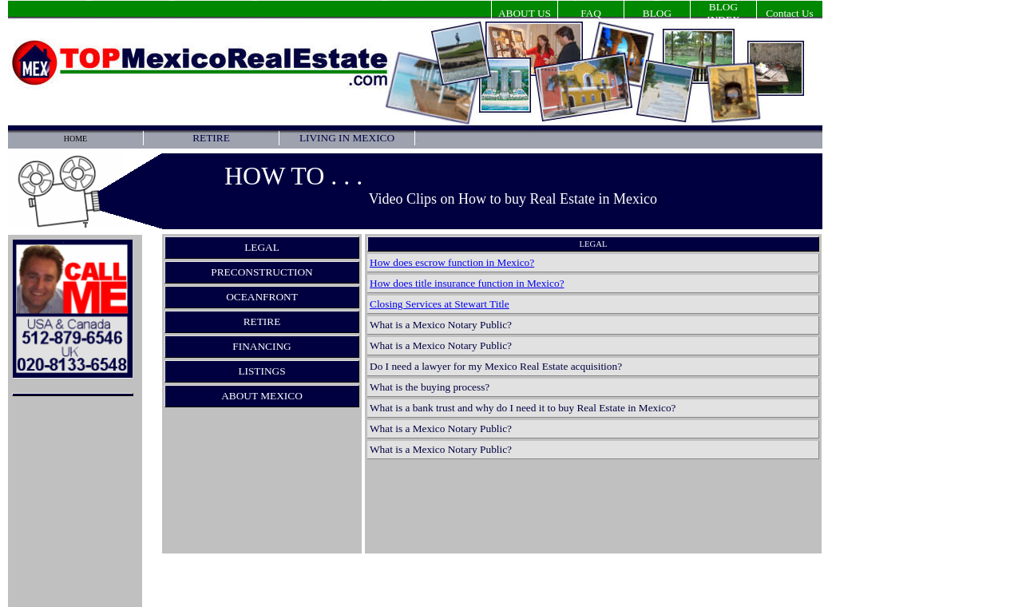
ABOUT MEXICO (262, 396)
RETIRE (211, 138)
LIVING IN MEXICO (346, 138)
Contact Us (790, 13)
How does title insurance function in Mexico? (467, 283)
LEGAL (261, 247)
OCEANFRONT (262, 297)
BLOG (657, 13)
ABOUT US (524, 13)
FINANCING (261, 346)
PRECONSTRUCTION (261, 272)
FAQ (590, 13)
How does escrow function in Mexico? (452, 262)
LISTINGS (261, 371)
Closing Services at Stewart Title (439, 304)
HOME (75, 138)
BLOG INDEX (723, 13)
